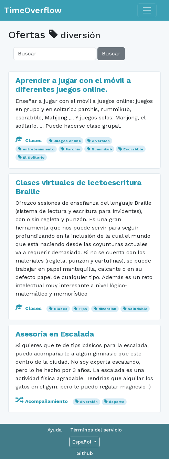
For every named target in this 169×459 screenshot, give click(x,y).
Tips (82, 309)
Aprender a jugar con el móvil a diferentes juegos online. (73, 85)
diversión (101, 141)
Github (84, 453)
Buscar (111, 53)
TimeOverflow (33, 10)
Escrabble (133, 149)
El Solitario (33, 157)
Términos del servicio (96, 430)
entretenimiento (38, 149)
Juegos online (67, 141)
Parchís (72, 149)
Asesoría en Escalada (54, 334)
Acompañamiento (42, 401)
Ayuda (54, 430)
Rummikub (102, 149)
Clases (29, 140)
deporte (116, 401)
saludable (137, 309)
